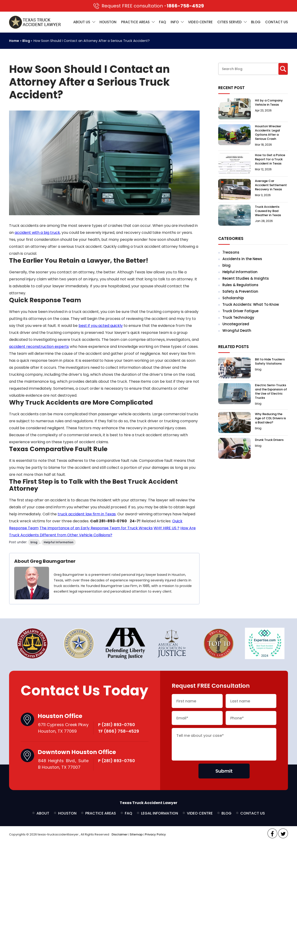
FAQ (162, 22)
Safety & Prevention (240, 291)
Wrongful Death (236, 330)
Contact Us (276, 22)
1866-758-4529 (148, 5)
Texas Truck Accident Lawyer (148, 802)
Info (175, 22)
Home (14, 40)
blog (33, 542)
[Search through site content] (248, 69)
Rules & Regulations (240, 284)
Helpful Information (58, 542)
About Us (81, 22)
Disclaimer (120, 834)
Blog (256, 22)
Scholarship (233, 297)
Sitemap (136, 834)
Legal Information (159, 813)
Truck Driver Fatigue (240, 311)
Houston (107, 22)
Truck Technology (238, 317)
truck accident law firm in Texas (87, 514)
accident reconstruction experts (39, 346)
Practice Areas (135, 22)
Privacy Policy (155, 834)
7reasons (230, 252)
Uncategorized (235, 324)
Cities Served (229, 22)
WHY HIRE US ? (166, 528)
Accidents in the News (242, 258)
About (42, 813)
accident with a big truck (37, 232)
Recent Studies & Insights (245, 278)
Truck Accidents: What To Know (250, 304)
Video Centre (200, 22)
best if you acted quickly (101, 325)
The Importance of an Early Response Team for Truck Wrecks (96, 528)
